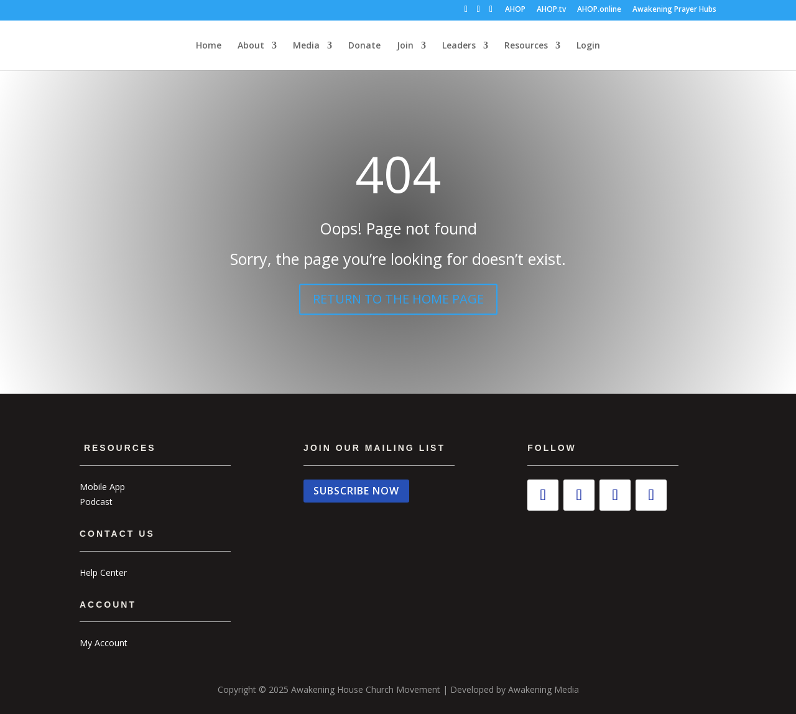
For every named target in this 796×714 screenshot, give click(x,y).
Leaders (459, 46)
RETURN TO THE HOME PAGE (398, 298)
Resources (526, 46)
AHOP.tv (551, 10)
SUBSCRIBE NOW (356, 491)
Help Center (103, 572)
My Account (103, 643)
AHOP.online (599, 10)
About (251, 46)
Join (405, 46)
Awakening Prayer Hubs (674, 10)
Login (588, 46)
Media (306, 46)
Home (208, 46)
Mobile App (102, 487)
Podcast (96, 502)
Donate (364, 46)
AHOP (515, 10)
